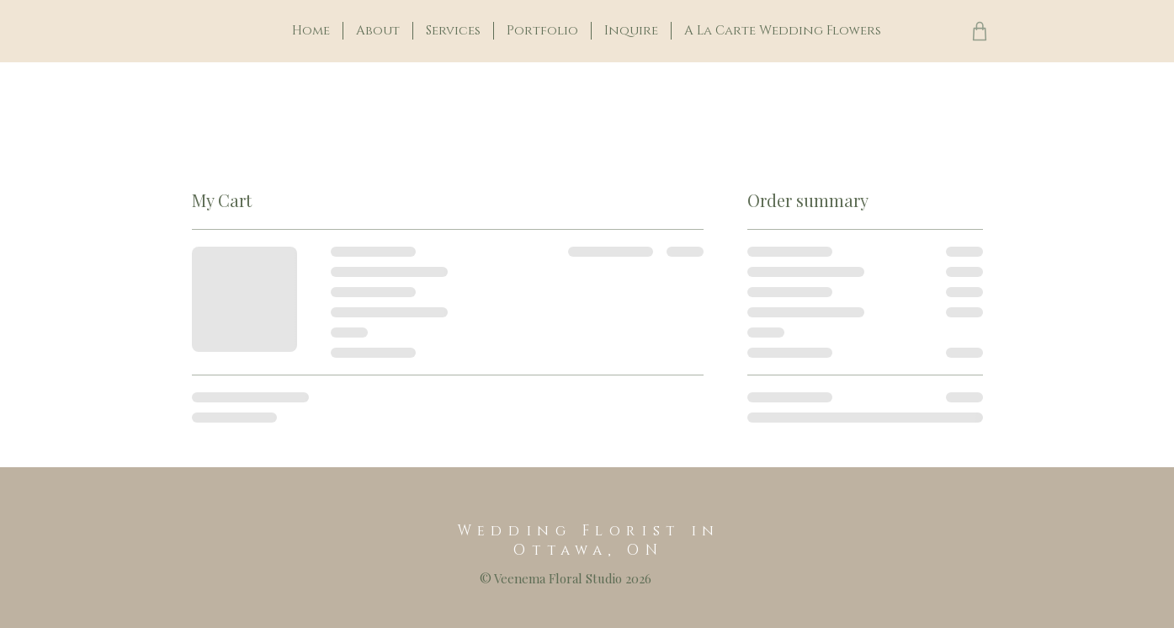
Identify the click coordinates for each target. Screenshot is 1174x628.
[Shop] (980, 31)
